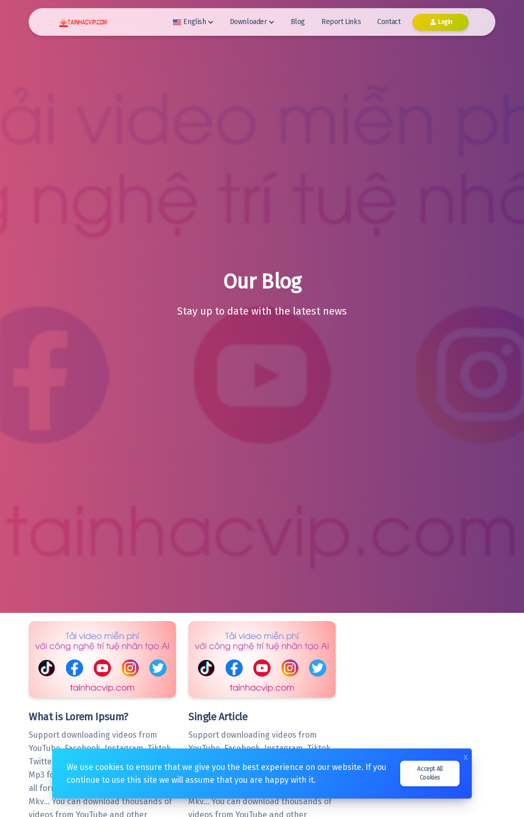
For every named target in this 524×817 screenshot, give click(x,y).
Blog (298, 21)
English (193, 21)
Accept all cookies (429, 773)
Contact (388, 21)
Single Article (217, 717)
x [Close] (466, 756)
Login (440, 22)
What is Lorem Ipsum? (78, 717)
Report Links (341, 21)
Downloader (252, 21)
